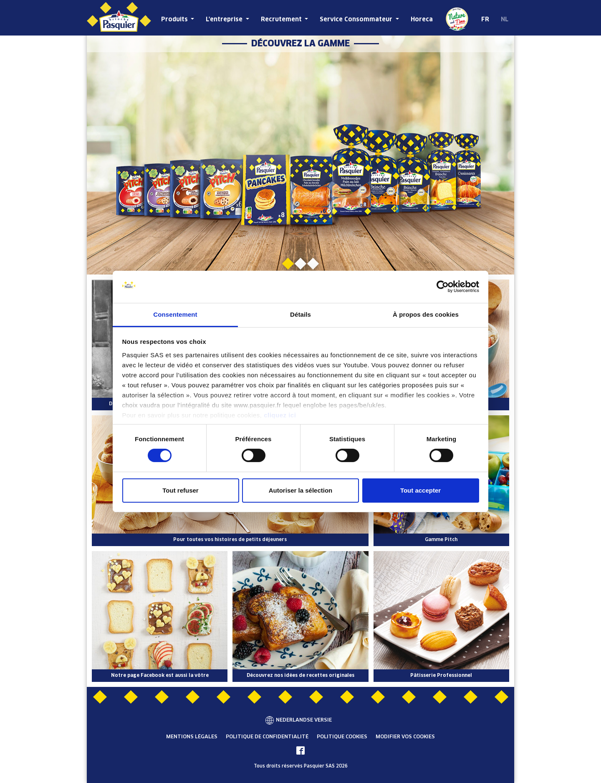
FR (485, 20)
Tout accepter (420, 490)
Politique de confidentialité (267, 737)
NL (504, 20)
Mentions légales (191, 737)
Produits (175, 20)
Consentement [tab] (175, 314)
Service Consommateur (357, 20)
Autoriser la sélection (301, 490)
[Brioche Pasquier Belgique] (119, 18)
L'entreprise (225, 20)
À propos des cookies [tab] (426, 314)
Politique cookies (342, 737)
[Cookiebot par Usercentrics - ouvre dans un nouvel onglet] (442, 286)
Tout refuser (180, 490)
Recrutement (282, 20)
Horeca (422, 20)
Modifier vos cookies (405, 737)
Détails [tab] (300, 314)
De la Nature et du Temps (457, 18)
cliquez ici (280, 415)
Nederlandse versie (304, 720)
